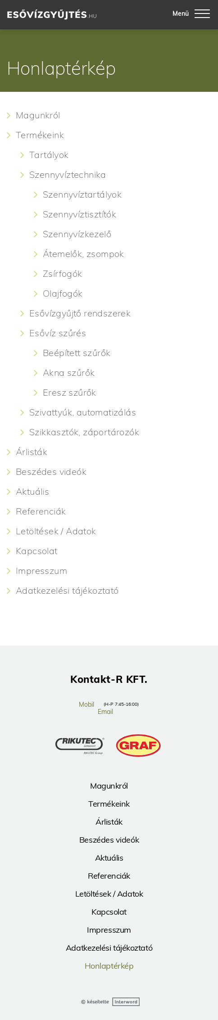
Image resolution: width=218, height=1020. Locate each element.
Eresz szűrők (69, 392)
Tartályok (49, 154)
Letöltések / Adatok (56, 531)
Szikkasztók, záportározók (84, 432)
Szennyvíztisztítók (79, 214)
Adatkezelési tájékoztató (67, 590)
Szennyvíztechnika (67, 174)
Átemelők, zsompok (83, 253)
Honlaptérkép (109, 966)
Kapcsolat (37, 551)
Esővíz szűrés (57, 333)
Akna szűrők (69, 372)
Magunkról (38, 115)
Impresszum (41, 570)
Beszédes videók (51, 471)
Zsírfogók (62, 273)
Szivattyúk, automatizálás (82, 412)
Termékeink (40, 135)
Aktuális (32, 491)
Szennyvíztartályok (82, 194)
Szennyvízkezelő (77, 234)
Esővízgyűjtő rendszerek (80, 313)
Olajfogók (63, 293)
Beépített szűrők (76, 353)
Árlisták (31, 452)
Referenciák (41, 511)
